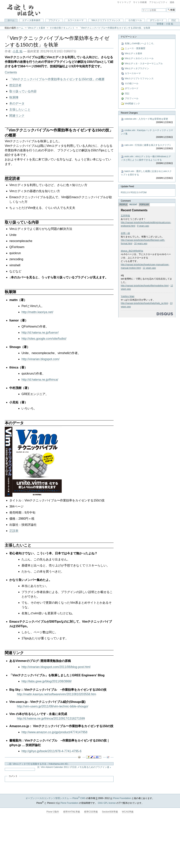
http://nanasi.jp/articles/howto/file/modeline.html (144, 285)
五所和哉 (125, 215)
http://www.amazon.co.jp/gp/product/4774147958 (54, 732)
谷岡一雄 (125, 233)
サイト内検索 (140, 2)
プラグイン (54, 20)
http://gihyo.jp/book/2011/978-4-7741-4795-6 (51, 751)
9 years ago (143, 226)
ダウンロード (156, 20)
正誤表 (13, 530)
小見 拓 (17, 51)
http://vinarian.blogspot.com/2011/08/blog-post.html (55, 667)
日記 (173, 20)
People (123, 204)
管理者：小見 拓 (165, 24)
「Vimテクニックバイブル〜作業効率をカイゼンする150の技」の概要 (57, 79)
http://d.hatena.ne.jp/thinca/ (39, 379)
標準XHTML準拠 (71, 811)
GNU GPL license (107, 803)
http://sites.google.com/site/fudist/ (43, 338)
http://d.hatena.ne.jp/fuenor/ (40, 332)
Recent (133, 204)
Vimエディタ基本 (36, 28)
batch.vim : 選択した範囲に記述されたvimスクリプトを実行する (147, 175)
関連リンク (16, 115)
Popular (144, 204)
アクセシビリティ (158, 2)
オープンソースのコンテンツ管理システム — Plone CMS (55, 798)
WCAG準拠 (127, 811)
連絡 (172, 2)
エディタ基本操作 (31, 20)
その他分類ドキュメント (62, 28)
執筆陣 (13, 97)
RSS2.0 (134, 192)
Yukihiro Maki (127, 296)
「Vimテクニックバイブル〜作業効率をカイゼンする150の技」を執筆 (114, 28)
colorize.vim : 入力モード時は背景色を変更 (147, 121)
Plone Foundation (122, 798)
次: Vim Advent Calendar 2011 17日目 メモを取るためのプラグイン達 (74, 767)
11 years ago (149, 268)
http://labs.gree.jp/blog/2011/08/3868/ (46, 681)
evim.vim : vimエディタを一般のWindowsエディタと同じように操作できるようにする (147, 160)
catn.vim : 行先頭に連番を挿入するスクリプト (147, 147)
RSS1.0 (125, 192)
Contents (11, 72)
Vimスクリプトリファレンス (105, 20)
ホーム (11, 20)
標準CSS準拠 (91, 811)
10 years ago (140, 243)
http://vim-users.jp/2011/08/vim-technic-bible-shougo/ (52, 706)
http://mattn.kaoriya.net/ (37, 312)
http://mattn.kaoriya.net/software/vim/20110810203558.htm (56, 694)
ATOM (143, 192)
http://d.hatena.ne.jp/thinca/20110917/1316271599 (51, 718)
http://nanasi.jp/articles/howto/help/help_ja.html (144, 303)
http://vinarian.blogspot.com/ (40, 359)
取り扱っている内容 (23, 91)
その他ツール (135, 20)
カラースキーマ (76, 20)
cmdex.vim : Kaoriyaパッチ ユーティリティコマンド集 (147, 134)
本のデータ (16, 103)
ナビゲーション (129, 36)
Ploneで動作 (53, 811)
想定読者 (15, 85)
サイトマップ (124, 2)
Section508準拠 (110, 811)
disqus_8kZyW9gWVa (132, 251)
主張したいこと (20, 109)
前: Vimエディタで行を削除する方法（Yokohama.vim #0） (38, 764)
